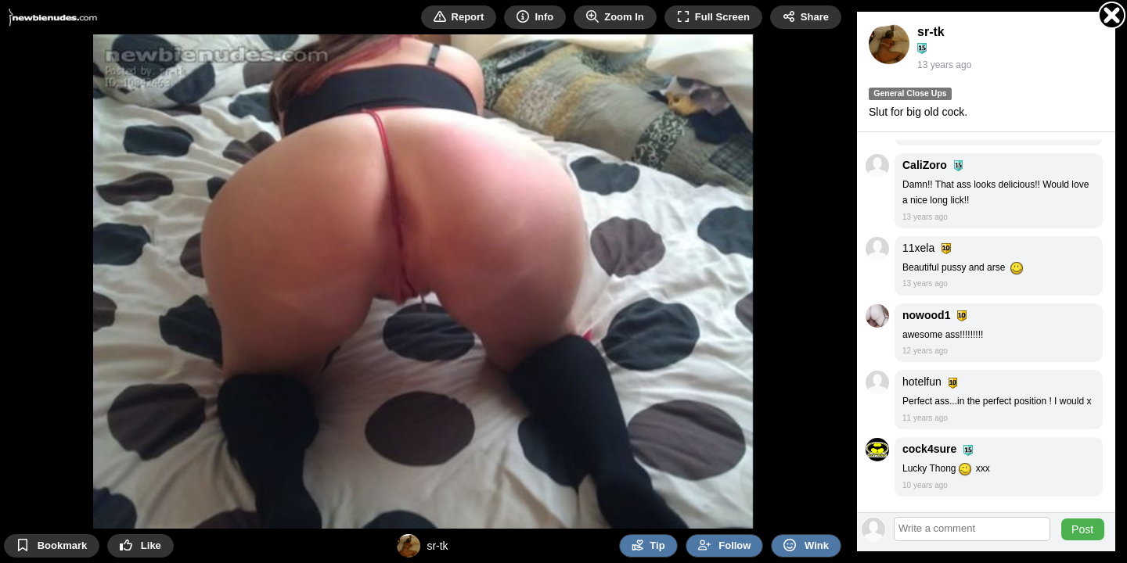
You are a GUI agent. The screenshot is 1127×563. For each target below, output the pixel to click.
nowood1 (926, 315)
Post (1082, 529)
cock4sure (929, 449)
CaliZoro (924, 165)
